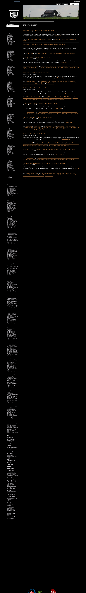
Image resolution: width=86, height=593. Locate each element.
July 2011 (10, 176)
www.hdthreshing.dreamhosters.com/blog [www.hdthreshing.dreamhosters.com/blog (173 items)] (18, 516)
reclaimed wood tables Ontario (59, 53)
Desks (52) (10, 242)
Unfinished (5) (11, 414)
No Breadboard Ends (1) (13, 316)
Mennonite (55, 82)
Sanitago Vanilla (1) (12, 366)
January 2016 (10, 135)
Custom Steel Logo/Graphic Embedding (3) (12, 237)
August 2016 (10, 128)
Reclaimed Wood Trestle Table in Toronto (36, 134)
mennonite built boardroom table (33, 128)
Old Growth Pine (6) (12, 320)
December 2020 (11, 76)
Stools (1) (10, 386)
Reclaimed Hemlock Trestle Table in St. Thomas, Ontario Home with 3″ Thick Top (49, 149)
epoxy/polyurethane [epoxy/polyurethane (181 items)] (13, 447)
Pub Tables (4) (11, 348)
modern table (55, 128)
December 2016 (11, 124)
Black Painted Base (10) (12, 196)
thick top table (56, 159)
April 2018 (10, 108)
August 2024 (10, 30)
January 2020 (10, 87)
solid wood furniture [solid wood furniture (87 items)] (11, 509)
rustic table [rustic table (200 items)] (11, 507)
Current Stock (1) (11, 227)
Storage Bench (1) (11, 387)
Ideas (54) (10, 279)
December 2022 (11, 51)
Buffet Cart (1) (11, 209)
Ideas (28, 66)
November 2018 (11, 101)
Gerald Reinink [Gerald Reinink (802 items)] (10, 453)
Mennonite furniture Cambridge (56, 175)
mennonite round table (69, 175)
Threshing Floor (39, 130)
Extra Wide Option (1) (12, 255)
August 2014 (10, 147)
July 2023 (10, 43)
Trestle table (63, 159)
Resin (77, 67)
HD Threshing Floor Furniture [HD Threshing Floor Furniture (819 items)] (11, 465)
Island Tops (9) (11, 282)
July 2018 (10, 105)
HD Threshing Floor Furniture (50, 67)
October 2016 (10, 125)
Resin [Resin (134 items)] (9, 500)
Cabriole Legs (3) (11, 213)
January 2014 (10, 154)
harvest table (65, 142)
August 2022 (10, 55)
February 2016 (11, 134)
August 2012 (10, 171)
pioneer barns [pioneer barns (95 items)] (10, 483)
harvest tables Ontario (32, 67)
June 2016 (10, 130)
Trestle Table (30, 39)
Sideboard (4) (10, 376)
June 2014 (10, 149)
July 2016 (10, 129)
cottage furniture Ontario (62, 66)
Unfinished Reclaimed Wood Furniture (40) (12, 416)
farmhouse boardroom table (42, 127)
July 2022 (10, 56)
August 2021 (10, 68)
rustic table (71, 39)
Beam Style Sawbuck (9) (13, 193)
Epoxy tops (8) (11, 252)
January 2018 (10, 112)
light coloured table (44, 175)
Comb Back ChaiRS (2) (12, 220)
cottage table (58, 39)
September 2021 (11, 67)
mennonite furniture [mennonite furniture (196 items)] (13, 475)
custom (58, 97)
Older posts (26, 27)
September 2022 (11, 54)
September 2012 (11, 170)
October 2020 (10, 78)
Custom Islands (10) (12, 233)
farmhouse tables (66, 112)
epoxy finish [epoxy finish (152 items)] (11, 448)
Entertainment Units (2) (12, 251)
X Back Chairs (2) (11, 430)
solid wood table (31, 68)
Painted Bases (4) (11, 331)
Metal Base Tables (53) (12, 306)
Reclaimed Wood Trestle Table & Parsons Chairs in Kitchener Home (44, 45)
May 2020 (10, 84)
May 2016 (10, 131)
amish (40, 81)
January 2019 (10, 99)
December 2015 (11, 136)
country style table (48, 142)
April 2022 (10, 59)
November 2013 (11, 156)
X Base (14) (10, 431)
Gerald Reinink (44, 53)
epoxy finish (33, 127)
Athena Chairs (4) (11, 188)
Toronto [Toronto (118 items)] (9, 514)
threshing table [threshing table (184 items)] (11, 513)
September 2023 (11, 41)
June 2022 (10, 57)
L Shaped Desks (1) (12, 286)
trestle (49, 145)
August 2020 (10, 81)
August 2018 (10, 104)
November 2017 (11, 114)
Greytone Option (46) (12, 260)
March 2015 (10, 139)
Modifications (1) (11, 312)
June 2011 (10, 177)
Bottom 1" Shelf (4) (11, 207)
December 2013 (11, 155)
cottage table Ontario (43, 112)
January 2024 (10, 37)
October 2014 (10, 145)
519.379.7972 (17, 1)
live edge (60, 67)
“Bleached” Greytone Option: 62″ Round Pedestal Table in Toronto (44, 163)
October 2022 (10, 53)
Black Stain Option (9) (12, 197)
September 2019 (11, 91)
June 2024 (10, 32)
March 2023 (10, 48)
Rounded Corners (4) (12, 365)
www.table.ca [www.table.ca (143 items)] (11, 518)
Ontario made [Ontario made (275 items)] (12, 480)
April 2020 (10, 85)
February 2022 (11, 61)
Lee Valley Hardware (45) (13, 292)
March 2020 (10, 86)
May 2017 (10, 119)
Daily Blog (74, 4)
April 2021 (10, 72)
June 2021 (10, 70)
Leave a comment (71, 53)
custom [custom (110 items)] (9, 444)
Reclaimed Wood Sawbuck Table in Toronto (37, 57)
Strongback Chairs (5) (12, 396)
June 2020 (10, 83)
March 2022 (10, 60)
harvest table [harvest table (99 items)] (10, 455)
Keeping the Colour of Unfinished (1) (12, 285)
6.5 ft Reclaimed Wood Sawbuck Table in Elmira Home (40, 103)
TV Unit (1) (10, 413)
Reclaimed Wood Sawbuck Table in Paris (36, 73)
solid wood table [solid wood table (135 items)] (11, 510)
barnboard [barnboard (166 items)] (10, 437)
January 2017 (10, 123)
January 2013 (10, 166)
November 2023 (11, 39)
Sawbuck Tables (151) (12, 368)
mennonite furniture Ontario (55, 144)
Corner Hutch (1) (11, 223)
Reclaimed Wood (31, 81)
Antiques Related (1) (12, 185)
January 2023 (10, 50)
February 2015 (11, 140)
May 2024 (10, 33)
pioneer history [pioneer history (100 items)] (11, 484)
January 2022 (10, 62)
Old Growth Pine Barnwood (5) (11, 322)
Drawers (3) (10, 245)
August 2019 (10, 92)
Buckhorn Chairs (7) (12, 208)
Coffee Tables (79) (11, 219)
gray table (33, 175)
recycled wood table (33, 159)
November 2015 (11, 137)
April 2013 (10, 163)
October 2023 (10, 40)
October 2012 (10, 169)
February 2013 (11, 165)
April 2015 (10, 138)
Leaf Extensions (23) (12, 291)
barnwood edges (41, 158)
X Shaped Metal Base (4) (13, 432)
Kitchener (50, 53)
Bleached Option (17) (12, 205)
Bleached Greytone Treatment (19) (11, 204)
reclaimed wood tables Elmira (52, 113)
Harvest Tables (30, 97)
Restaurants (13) (11, 359)
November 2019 (11, 89)
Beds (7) (9, 194)
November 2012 (11, 168)
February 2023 (11, 49)
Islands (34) (10, 283)
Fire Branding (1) (11, 256)
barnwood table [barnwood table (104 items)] (11, 440)
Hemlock (66, 98)
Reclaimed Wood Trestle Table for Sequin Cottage (38, 31)
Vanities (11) (10, 418)
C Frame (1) (10, 211)
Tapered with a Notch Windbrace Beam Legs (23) (12, 405)
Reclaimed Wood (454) (12, 351)
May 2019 (10, 96)
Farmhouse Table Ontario (54, 158)
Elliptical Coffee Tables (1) (13, 248)
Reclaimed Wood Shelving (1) (11, 357)
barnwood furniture (46, 173)
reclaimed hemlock (66, 128)
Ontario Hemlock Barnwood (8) (11, 329)
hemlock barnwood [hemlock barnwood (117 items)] (12, 473)
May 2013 (10, 162)
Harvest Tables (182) (12, 272)
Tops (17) (10, 407)
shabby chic (37, 84)
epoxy (39, 53)
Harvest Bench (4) (11, 271)
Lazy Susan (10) (11, 290)
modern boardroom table (46, 128)
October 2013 (10, 157)
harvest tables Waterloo (37, 98)
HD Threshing (12, 14)
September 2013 (11, 159)
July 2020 (10, 82)
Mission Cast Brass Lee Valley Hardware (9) (12, 311)
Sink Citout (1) (11, 377)
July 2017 (10, 117)
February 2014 (11, 153)
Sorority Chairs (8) (11, 382)
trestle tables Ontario (55, 145)
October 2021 (10, 66)
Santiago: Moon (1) (12, 367)
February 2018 (11, 111)
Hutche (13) (10, 276)
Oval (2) (9, 330)
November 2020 (11, 77)
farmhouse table (64, 39)
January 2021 (10, 75)
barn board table (45, 66)
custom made (56, 81)
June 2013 (10, 161)
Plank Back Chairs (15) (12, 338)
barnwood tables (52, 66)
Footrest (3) (10, 257)
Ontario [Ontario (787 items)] (11, 477)
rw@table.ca (77, 1)
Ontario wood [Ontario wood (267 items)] (12, 482)
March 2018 (10, 109)
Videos (65, 4)
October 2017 (10, 115)
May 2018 (10, 107)
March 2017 (10, 121)
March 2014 (10, 152)
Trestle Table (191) (11, 409)
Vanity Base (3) (11, 419)
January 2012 (10, 175)
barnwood (44, 81)
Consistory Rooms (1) (12, 221)
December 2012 (11, 167)
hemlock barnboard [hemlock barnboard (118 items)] (12, 472)
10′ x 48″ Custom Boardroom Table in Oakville (37, 117)
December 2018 (11, 100)
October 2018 (10, 102)
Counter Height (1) (11, 226)
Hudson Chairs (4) (11, 275)
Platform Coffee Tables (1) (13, 344)
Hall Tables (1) (11, 263)
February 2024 (11, 36)
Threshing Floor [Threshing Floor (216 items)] (12, 512)
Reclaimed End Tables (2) (13, 350)
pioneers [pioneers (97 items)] (9, 485)
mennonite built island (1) (13, 305)
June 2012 (10, 174)
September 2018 (11, 103)
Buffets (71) (10, 210)
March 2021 (10, 73)
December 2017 (11, 113)
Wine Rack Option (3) (12, 429)
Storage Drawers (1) (12, 388)
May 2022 (10, 58)
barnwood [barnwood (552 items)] (11, 439)
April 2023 (10, 46)
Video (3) (10, 420)
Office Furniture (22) (12, 319)
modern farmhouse (62, 82)
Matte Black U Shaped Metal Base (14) (12, 302)
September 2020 (11, 80)
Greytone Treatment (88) (13, 261)
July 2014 (10, 148)
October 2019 (10, 90)
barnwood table (52, 97)
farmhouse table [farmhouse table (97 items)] (11, 450)
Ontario (44, 113)
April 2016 (10, 132)
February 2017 (11, 122)
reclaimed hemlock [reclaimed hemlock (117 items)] (12, 486)
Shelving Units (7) (11, 375)
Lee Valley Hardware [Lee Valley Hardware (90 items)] (12, 474)
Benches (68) (10, 195)
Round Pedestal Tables (32, 173)
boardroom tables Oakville (50, 126)
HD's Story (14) (11, 273)
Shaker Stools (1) (11, 372)
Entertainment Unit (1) (12, 250)
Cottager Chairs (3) (12, 225)
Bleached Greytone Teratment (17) (11, 202)
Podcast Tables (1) (11, 345)
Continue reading (58, 35)
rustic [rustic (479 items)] (10, 502)
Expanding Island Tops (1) (13, 253)
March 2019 (10, 98)
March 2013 (10, 164)
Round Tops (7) (11, 362)
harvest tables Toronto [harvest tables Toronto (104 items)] (12, 456)
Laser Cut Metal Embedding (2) (10, 289)
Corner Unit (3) (11, 224)
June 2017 (10, 118)
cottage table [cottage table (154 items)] (11, 443)
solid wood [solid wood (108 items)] (10, 508)
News (58, 4)
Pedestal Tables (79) (12, 335)
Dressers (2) (10, 247)
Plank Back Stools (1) (12, 339)
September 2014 (11, 146)
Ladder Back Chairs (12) (13, 287)
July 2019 (10, 93)
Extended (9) (10, 254)
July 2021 (10, 69)
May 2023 (10, 45)
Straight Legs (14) (11, 393)
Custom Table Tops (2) (12, 239)
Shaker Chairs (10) (11, 371)
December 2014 (11, 143)
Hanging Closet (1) (11, 270)
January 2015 (10, 141)
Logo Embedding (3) (12, 298)
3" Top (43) (10, 181)
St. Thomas (50, 159)
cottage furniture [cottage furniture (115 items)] (11, 441)
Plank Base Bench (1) (12, 340)
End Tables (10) (11, 249)
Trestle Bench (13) (11, 408)
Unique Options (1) (11, 417)
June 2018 (10, 106)
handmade (29, 82)
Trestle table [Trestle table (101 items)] (10, 515)
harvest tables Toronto (73, 142)
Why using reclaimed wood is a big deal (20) (11, 426)
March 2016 (10, 133)
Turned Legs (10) (11, 412)
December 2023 (11, 38)
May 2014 (10, 150)
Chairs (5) (10, 218)
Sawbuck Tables (33, 66)
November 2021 (11, 65)
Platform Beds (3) (11, 343)
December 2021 (11, 64)
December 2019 (11, 88)
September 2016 (11, 127)
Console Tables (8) (11, 222)
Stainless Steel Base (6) (12, 385)
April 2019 (10, 97)
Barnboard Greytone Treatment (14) (11, 191)
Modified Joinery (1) (12, 313)
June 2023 (10, 44)
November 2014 (11, 144)
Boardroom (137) (11, 206)
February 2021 (11, 74)
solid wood (43, 84)
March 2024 (10, 35)
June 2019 (10, 94)
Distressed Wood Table (65, 97)
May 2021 (10, 71)
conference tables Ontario (62, 126)
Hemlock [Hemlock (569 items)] (11, 471)
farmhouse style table (67, 81)
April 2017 (10, 120)
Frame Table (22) (11, 258)
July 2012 (10, 172)
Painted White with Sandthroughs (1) (11, 333)
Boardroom (29, 126)
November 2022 (11, 52)
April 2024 (10, 34)
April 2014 (10, 151)
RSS (12, 528)
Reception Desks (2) (12, 349)
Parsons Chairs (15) (12, 334)
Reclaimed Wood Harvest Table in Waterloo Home (39, 88)
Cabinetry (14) (11, 212)
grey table (37, 175)
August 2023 (10, 42)
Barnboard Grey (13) (12, 189)
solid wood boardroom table (29, 130)
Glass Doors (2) (11, 259)
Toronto (37, 68)
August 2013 (10, 160)
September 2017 (11, 116)
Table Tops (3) (11, 397)
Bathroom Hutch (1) (12, 192)
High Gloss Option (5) (12, 274)
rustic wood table (44, 99)
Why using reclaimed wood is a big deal (42, 39)
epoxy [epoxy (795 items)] (10, 446)
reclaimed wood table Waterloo (30, 99)
